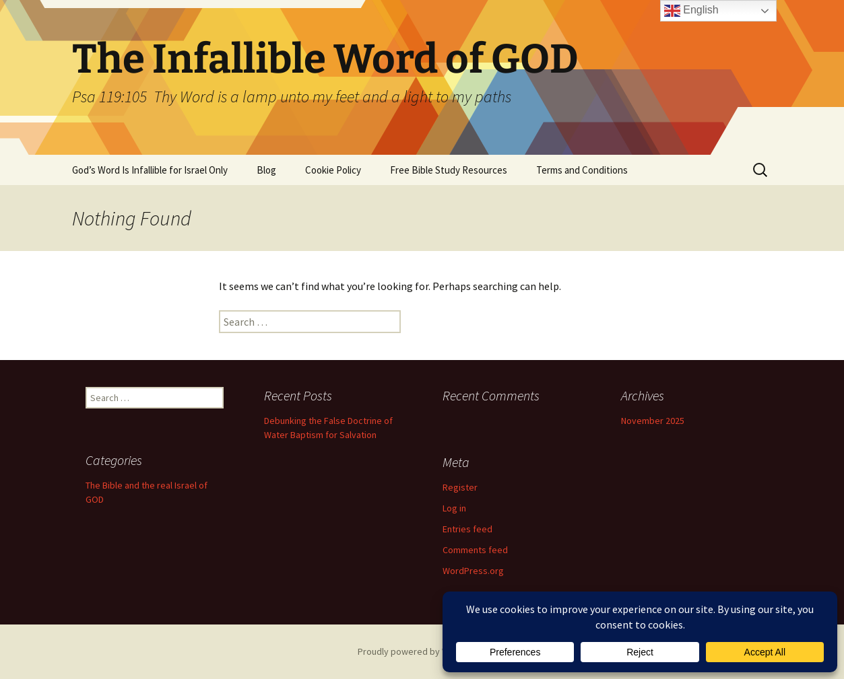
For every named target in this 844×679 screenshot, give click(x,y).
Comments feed (475, 550)
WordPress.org (473, 571)
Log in (454, 508)
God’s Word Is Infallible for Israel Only (150, 170)
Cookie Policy (333, 170)
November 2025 (652, 421)
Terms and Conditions (582, 170)
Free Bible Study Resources (448, 170)
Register (460, 487)
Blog (266, 170)
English (691, 11)
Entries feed (467, 529)
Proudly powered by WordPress (422, 651)
